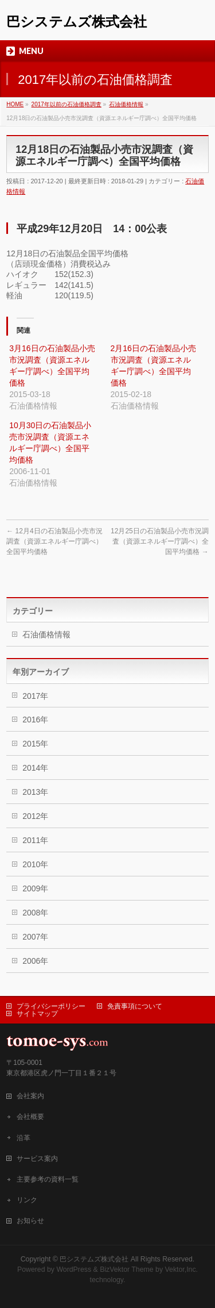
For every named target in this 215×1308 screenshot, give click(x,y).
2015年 (35, 743)
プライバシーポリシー (51, 1006)
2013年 (35, 792)
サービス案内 (37, 1159)
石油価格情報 (46, 634)
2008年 (35, 912)
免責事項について (134, 1006)
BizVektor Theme (127, 1269)
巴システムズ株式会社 (76, 21)
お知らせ (30, 1221)
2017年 (35, 696)
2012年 (35, 816)
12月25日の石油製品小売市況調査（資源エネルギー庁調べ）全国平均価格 (160, 541)
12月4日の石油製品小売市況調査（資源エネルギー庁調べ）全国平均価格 (54, 541)
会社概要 (30, 1117)
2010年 (35, 864)
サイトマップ (37, 1014)
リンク (27, 1200)
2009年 (35, 888)
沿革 (23, 1138)
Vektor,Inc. (181, 1269)
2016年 (35, 719)
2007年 (35, 936)
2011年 (35, 840)
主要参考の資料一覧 (48, 1179)
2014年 (35, 767)
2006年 (35, 960)
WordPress (73, 1269)
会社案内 (30, 1096)
